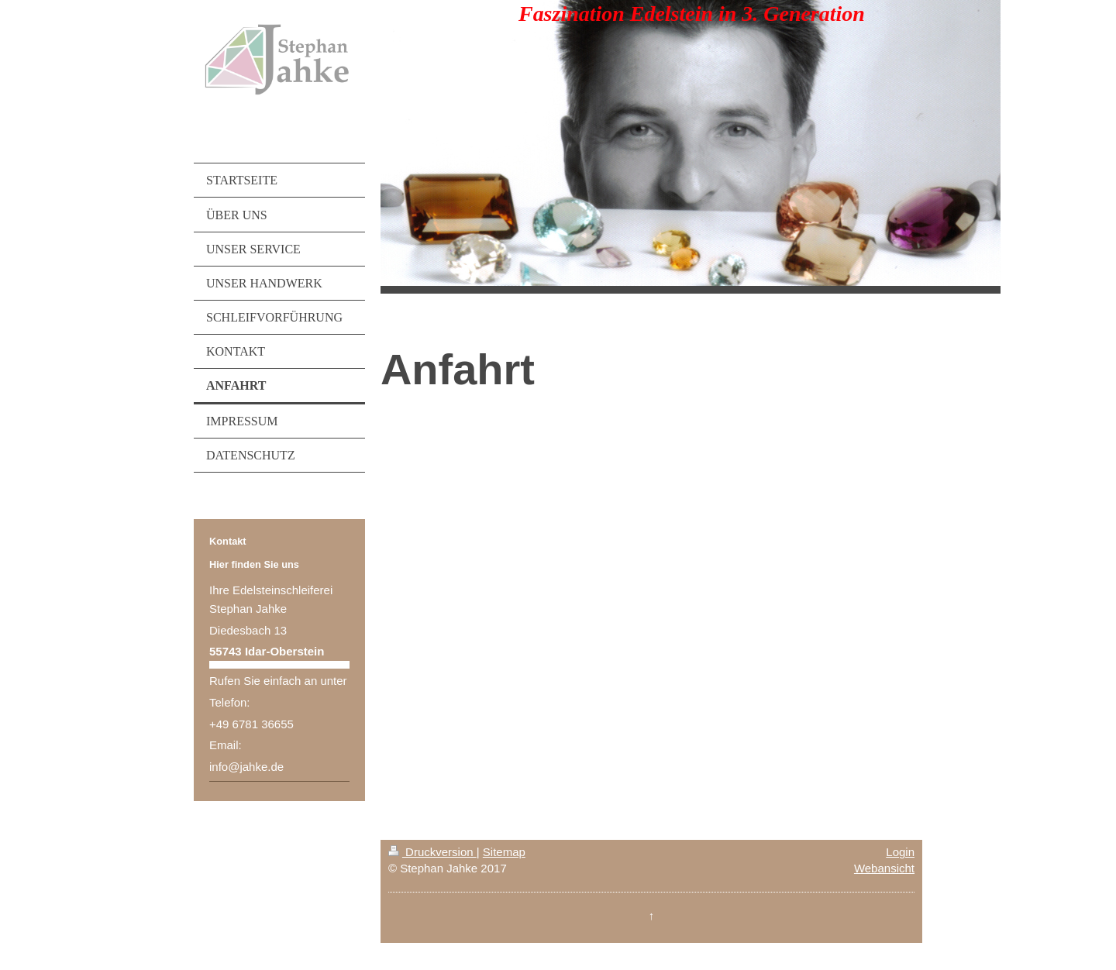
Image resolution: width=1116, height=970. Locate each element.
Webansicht (884, 868)
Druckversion (432, 851)
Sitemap (504, 851)
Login (900, 851)
